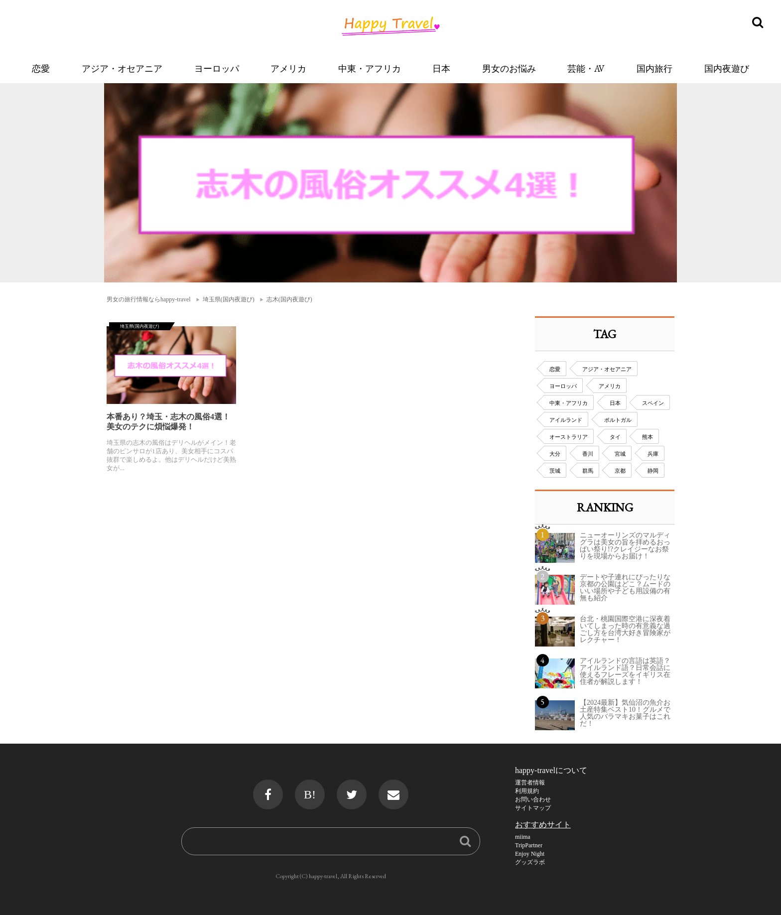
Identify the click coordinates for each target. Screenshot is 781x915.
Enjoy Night (529, 853)
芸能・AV (586, 68)
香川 (587, 454)
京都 (620, 471)
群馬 (587, 471)
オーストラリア (568, 437)
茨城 (554, 471)
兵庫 (653, 454)
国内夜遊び (726, 68)
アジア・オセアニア (122, 68)
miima (522, 836)
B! (310, 794)
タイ (615, 437)
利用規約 (527, 790)
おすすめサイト (543, 824)
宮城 (620, 454)
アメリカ (288, 68)
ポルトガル (618, 420)
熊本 (647, 437)
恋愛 (41, 68)
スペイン (653, 403)
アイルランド (565, 420)
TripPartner (528, 845)
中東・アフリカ (369, 68)
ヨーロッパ (216, 68)
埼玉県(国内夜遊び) (229, 299)
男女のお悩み (509, 68)
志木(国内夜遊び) (289, 299)
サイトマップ (533, 807)
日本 (441, 68)
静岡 (653, 471)
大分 (554, 454)
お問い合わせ (533, 799)
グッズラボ (530, 862)
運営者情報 (530, 782)
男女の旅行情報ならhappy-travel (149, 299)
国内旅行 (654, 68)
